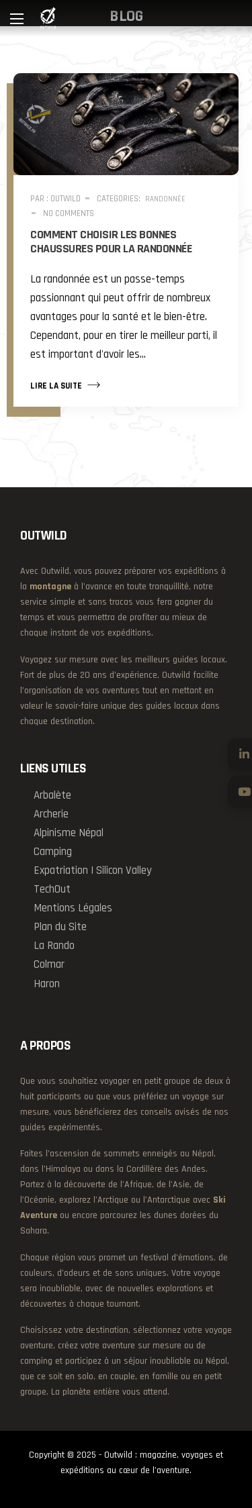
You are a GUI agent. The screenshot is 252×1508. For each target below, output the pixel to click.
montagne (50, 587)
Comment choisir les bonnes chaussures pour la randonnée (111, 242)
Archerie (51, 814)
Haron (47, 983)
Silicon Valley (124, 870)
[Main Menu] (17, 18)
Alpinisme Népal (68, 832)
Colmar (49, 964)
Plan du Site (60, 926)
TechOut (52, 889)
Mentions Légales (73, 908)
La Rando (54, 945)
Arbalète (52, 795)
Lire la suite (65, 384)
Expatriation (61, 870)
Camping (53, 851)
